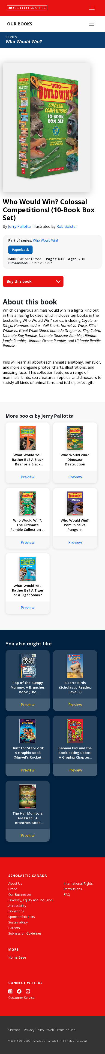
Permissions (73, 889)
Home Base (17, 957)
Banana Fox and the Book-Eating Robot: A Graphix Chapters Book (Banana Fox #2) (75, 752)
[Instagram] (10, 991)
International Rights (78, 883)
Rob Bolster (67, 226)
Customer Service (21, 997)
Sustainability (18, 922)
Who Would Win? (45, 240)
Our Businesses (20, 894)
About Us (15, 883)
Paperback (20, 249)
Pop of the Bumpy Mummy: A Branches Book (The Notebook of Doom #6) (28, 687)
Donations (16, 911)
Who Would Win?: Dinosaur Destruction (75, 459)
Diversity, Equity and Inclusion (30, 900)
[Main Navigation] (92, 7)
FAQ (67, 894)
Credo (12, 889)
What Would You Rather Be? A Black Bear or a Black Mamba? (27, 459)
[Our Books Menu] (91, 23)
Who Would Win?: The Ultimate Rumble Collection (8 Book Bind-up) (27, 525)
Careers (14, 928)
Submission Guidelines (25, 933)
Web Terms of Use (61, 1030)
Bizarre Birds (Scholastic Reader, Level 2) (75, 687)
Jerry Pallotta (19, 226)
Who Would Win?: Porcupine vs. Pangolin (75, 525)
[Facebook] (19, 991)
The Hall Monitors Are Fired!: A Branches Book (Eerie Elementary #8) (27, 818)
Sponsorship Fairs (21, 916)
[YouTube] (28, 991)
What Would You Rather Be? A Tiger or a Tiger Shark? (27, 590)
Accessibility (17, 905)
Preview (27, 477)
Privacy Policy (34, 1030)
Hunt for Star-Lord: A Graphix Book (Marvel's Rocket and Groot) (28, 752)
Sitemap (14, 1030)
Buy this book (32, 281)
